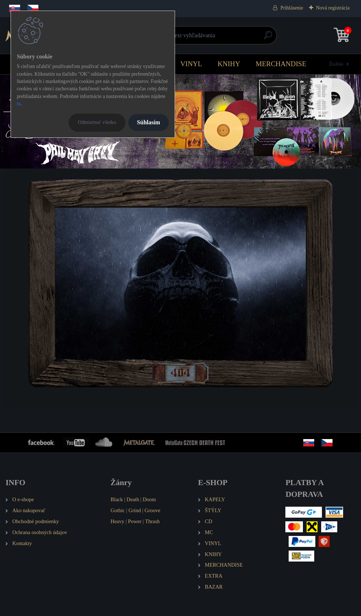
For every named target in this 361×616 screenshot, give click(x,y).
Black (117, 499)
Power (134, 521)
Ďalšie (336, 64)
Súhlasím (148, 122)
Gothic (118, 510)
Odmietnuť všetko (97, 122)
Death (132, 499)
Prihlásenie (291, 8)
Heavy (118, 521)
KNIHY (228, 64)
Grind (135, 510)
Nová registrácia (333, 8)
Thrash (152, 521)
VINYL (191, 64)
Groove (152, 510)
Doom (149, 499)
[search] (268, 38)
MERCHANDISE (281, 64)
